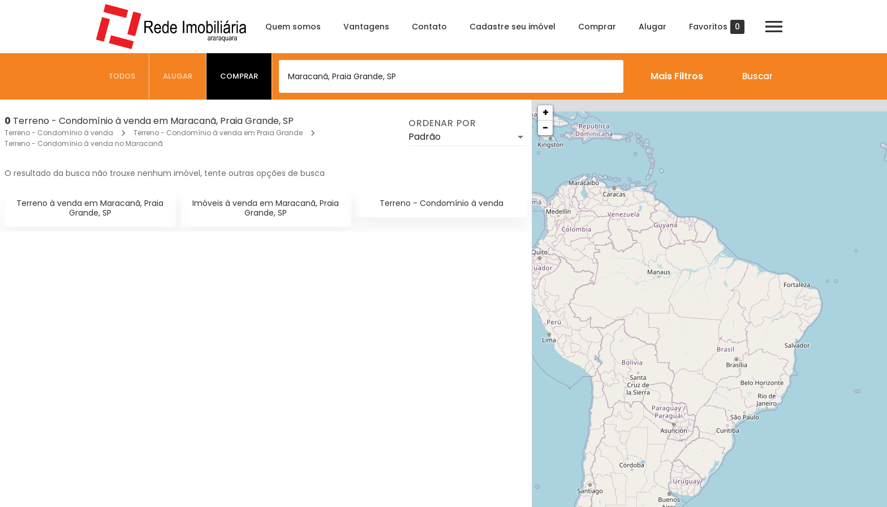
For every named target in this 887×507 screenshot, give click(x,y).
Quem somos (293, 26)
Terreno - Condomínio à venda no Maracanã (84, 143)
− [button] (545, 128)
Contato (429, 26)
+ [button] (545, 112)
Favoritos (716, 27)
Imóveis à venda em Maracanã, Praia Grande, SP (265, 207)
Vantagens (366, 26)
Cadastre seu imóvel (513, 26)
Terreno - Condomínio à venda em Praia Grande (218, 133)
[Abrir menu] (774, 26)
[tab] (122, 76)
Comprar (597, 26)
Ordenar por (442, 123)
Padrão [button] (424, 136)
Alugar (652, 26)
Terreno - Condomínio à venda (59, 133)
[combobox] (451, 76)
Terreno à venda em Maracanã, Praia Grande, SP (89, 207)
